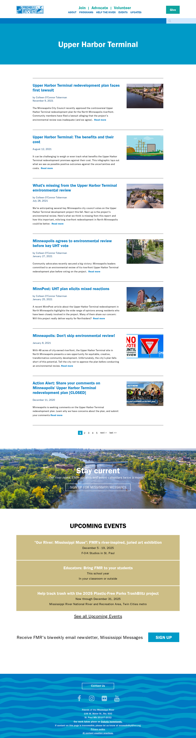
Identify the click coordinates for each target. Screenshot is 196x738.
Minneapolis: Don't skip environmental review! (74, 335)
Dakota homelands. (111, 721)
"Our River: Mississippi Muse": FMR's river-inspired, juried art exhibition (98, 542)
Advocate (99, 8)
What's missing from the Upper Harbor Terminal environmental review (75, 187)
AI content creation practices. (98, 733)
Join (82, 8)
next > (103, 432)
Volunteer (122, 8)
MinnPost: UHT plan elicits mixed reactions (71, 288)
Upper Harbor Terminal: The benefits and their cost (73, 139)
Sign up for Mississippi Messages (98, 487)
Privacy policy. (98, 729)
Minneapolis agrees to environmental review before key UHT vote (72, 243)
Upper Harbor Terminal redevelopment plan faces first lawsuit (76, 87)
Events (123, 12)
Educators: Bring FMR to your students (98, 568)
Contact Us (98, 686)
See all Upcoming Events (98, 616)
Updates (136, 12)
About (72, 12)
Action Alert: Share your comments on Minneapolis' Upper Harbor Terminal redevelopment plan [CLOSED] (66, 387)
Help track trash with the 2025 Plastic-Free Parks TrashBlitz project (98, 593)
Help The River (106, 12)
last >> (113, 432)
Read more (100, 119)
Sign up (164, 637)
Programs (86, 12)
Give (173, 9)
